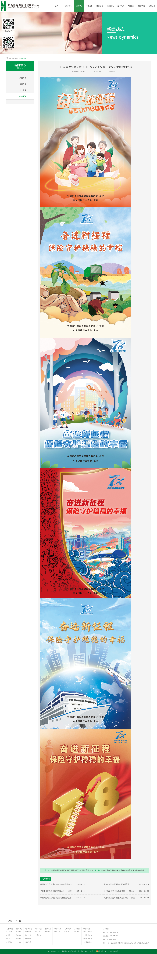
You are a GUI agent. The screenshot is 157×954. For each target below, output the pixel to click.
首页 (56, 6)
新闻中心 (16, 58)
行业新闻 (23, 58)
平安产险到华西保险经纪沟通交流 (116, 884)
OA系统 (9, 921)
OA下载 (18, 921)
